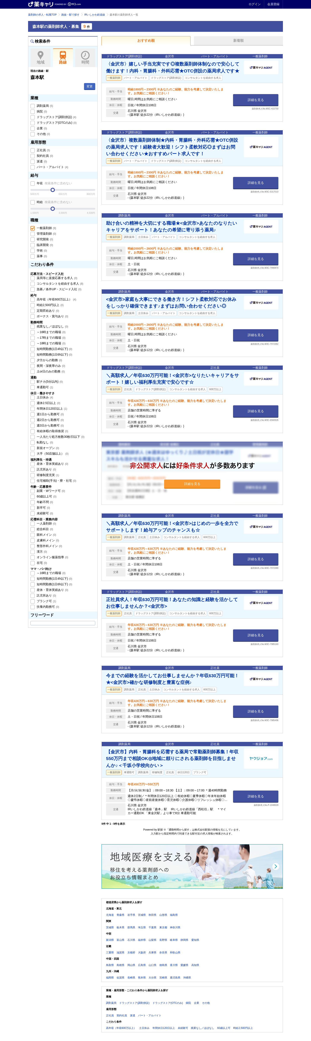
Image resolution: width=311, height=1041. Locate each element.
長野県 (163, 940)
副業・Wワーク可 (50, 490)
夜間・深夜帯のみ (50, 365)
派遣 (41, 161)
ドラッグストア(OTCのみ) (56, 122)
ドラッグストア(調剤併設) (56, 117)
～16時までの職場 (50, 332)
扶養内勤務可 (47, 606)
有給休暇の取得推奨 (52, 431)
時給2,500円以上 (50, 305)
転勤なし (44, 442)
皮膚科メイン (47, 540)
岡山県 (131, 965)
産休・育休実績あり (52, 463)
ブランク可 (46, 601)
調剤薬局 (44, 105)
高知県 (195, 965)
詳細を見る (256, 100)
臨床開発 (44, 245)
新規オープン (47, 448)
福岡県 (110, 977)
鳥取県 (110, 965)
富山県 (120, 940)
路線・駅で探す (70, 14)
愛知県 (195, 940)
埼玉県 (142, 927)
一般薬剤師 (46, 228)
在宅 (41, 563)
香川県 (174, 965)
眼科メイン (46, 534)
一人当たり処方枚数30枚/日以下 (60, 436)
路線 (63, 57)
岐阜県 (174, 940)
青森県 (120, 914)
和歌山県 (175, 952)
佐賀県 (120, 977)
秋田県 (152, 914)
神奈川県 (175, 927)
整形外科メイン (49, 546)
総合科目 (44, 529)
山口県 (152, 965)
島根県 (120, 965)
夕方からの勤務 (49, 360)
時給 (54, 202)
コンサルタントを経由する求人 (59, 283)
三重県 (110, 952)
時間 (85, 57)
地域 (40, 57)
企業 (41, 128)
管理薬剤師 (46, 233)
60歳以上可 (46, 496)
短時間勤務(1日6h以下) (54, 354)
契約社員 (44, 155)
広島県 (142, 965)
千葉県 (152, 927)
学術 (41, 250)
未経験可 (44, 513)
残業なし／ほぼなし (52, 326)
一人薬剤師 (46, 523)
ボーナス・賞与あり (52, 316)
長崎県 (131, 977)
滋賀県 (120, 952)
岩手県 (131, 914)
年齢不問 (44, 502)
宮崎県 (163, 977)
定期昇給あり (47, 310)
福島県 (174, 914)
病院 (41, 111)
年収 (54, 183)
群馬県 (131, 927)
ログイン (255, 4)
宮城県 (142, 914)
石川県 (131, 940)
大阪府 (142, 952)
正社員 (43, 150)
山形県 (163, 914)
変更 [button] (90, 86)
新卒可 (43, 507)
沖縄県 (187, 977)
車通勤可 (44, 387)
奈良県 (163, 952)
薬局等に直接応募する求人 (56, 278)
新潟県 (110, 940)
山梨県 (152, 940)
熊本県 (142, 977)
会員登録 (273, 4)
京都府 (131, 952)
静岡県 (184, 940)
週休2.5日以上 (48, 403)
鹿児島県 (175, 977)
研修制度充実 (47, 475)
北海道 (110, 914)
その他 (43, 134)
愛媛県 (184, 965)
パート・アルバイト (52, 167)
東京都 (163, 927)
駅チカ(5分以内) (49, 381)
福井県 (142, 940)
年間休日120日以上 (51, 408)
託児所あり (46, 469)
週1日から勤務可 (50, 414)
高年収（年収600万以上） (56, 299)
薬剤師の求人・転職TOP (42, 14)
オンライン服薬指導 (52, 557)
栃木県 (120, 927)
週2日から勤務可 (50, 420)
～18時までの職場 (50, 343)
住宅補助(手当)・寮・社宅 (56, 480)
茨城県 (110, 927)
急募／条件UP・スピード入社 (58, 289)
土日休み (44, 397)
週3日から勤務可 (50, 425)
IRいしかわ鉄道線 (94, 14)
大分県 (152, 977)
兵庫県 (152, 952)
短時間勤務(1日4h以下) (54, 349)
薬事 (41, 256)
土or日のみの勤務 (50, 371)
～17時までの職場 (50, 337)
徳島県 (163, 965)
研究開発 (44, 239)
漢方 (41, 551)
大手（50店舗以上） (52, 453)
